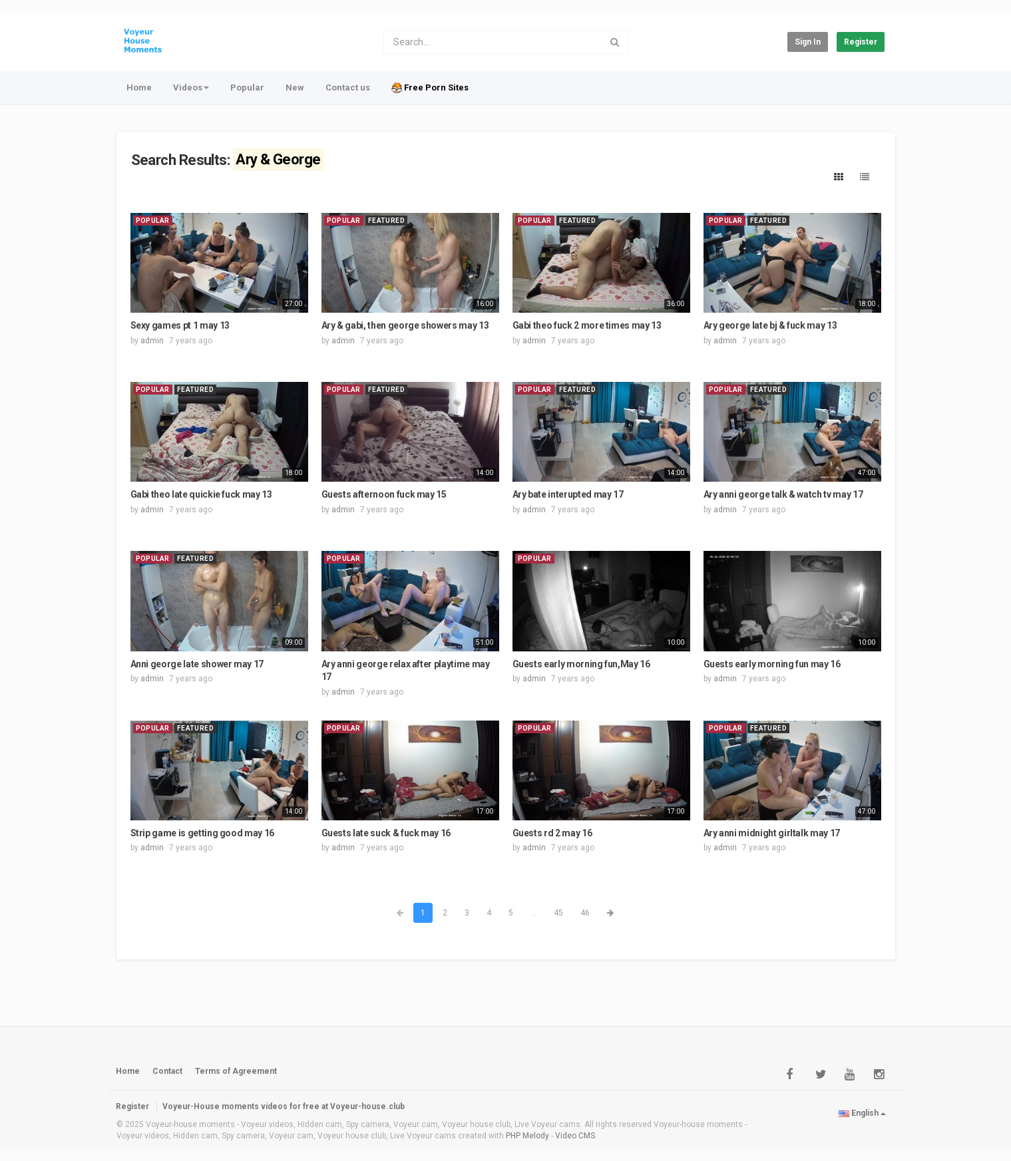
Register (860, 42)
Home (139, 87)
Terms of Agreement (236, 1071)
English (862, 1113)
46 (585, 912)
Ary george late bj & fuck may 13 (770, 325)
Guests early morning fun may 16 (772, 664)
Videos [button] (191, 87)
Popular (247, 87)
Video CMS (575, 1135)
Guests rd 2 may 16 (552, 833)
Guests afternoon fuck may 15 (384, 494)
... (533, 912)
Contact (167, 1071)
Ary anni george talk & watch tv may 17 (783, 494)
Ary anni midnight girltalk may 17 (772, 833)
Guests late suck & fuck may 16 (386, 833)
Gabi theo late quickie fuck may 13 (201, 494)
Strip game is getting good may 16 (202, 833)
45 (558, 912)
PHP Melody (527, 1135)
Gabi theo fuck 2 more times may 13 (587, 325)
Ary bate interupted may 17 (568, 494)
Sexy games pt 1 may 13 (180, 325)
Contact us (347, 87)
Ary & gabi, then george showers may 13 (405, 325)
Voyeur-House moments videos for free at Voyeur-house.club (283, 1106)
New (295, 87)
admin (152, 340)
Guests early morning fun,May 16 (581, 664)
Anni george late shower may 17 (197, 664)
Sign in (808, 42)
